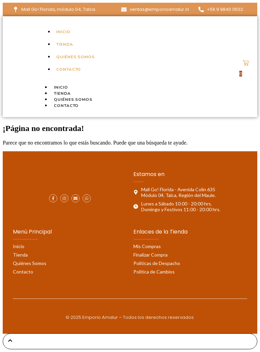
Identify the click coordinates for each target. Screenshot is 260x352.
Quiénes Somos (29, 263)
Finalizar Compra (150, 255)
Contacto (66, 105)
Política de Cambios (154, 271)
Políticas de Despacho (156, 263)
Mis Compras (147, 246)
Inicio (18, 246)
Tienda (20, 255)
